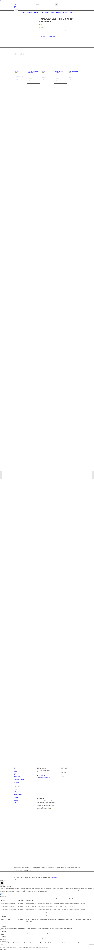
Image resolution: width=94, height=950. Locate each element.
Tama (67, 30)
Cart (14, 768)
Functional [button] (2, 924)
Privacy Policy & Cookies (19, 779)
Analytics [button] (2, 934)
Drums (15, 791)
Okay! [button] (15, 879)
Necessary (4, 894)
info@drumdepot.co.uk (45, 777)
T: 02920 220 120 (18, 12)
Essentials (50, 30)
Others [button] (1, 944)
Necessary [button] (2, 893)
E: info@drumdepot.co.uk (27, 12)
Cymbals (15, 789)
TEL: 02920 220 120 (15, 6)
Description (43, 36)
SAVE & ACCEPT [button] (3, 949)
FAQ (14, 774)
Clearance (16, 788)
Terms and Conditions (18, 777)
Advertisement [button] (3, 939)
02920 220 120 (42, 775)
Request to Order (18, 76)
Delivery (15, 773)
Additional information (51, 36)
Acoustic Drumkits (17, 792)
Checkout (16, 770)
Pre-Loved (16, 802)
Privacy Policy (54, 877)
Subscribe (16, 781)
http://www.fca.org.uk (43, 870)
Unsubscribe (16, 782)
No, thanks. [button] (18, 879)
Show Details (17, 79)
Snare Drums (16, 797)
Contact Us (16, 771)
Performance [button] (2, 929)
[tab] (42, 36)
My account (16, 766)
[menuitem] (36, 12)
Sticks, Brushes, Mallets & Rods (58, 30)
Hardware (16, 800)
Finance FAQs (17, 776)
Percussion (16, 795)
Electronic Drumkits (18, 794)
